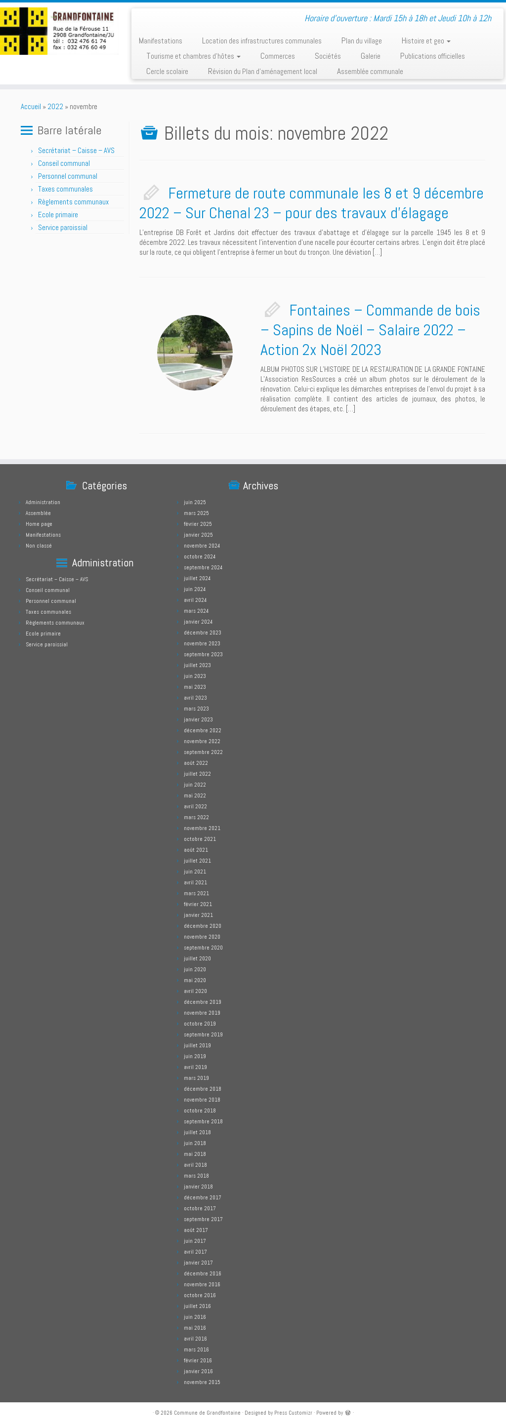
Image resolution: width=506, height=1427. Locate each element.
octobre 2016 (200, 1295)
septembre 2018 (203, 1121)
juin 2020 (195, 969)
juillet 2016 (197, 1306)
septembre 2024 (203, 567)
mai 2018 (195, 1153)
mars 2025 (196, 513)
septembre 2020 (203, 947)
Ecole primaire (58, 214)
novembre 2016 (202, 1284)
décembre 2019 (202, 1001)
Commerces (277, 55)
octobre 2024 (199, 556)
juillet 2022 (197, 773)
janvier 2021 (198, 915)
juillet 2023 (197, 665)
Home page (39, 523)
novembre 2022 (202, 741)
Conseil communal (64, 163)
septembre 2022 (203, 752)
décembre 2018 (202, 1088)
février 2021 (198, 904)
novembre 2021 (202, 828)
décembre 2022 (202, 730)
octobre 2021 (200, 838)
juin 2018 (195, 1143)
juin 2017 (195, 1240)
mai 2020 (195, 980)
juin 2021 (195, 871)
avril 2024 (195, 599)
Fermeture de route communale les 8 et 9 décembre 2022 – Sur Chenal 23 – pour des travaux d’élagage (311, 203)
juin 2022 (195, 784)
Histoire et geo (426, 40)
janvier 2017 (198, 1262)
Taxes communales (65, 189)
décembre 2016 (202, 1273)
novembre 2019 (202, 1012)
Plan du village (361, 40)
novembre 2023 (202, 643)
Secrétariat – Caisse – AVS (76, 150)
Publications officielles (432, 55)
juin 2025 (195, 502)
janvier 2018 (198, 1186)
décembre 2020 (202, 925)
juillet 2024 (197, 578)
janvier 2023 (198, 719)
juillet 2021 (197, 860)
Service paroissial (62, 227)
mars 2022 (196, 817)
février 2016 (198, 1360)
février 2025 (198, 523)
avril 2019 (195, 1067)
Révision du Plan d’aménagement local (262, 71)
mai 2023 (195, 686)
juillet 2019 (197, 1045)
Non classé (39, 545)
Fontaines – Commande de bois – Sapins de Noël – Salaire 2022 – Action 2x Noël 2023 (370, 329)
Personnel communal (68, 176)
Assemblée (38, 513)
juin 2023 (195, 676)
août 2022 (196, 762)
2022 (55, 106)
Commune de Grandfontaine (207, 1412)
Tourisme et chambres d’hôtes (193, 55)
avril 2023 (195, 697)
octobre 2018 (200, 1110)
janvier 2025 (198, 534)
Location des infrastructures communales (262, 40)
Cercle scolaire (167, 71)
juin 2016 (195, 1316)
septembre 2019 (203, 1034)
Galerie (370, 55)
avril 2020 (195, 991)
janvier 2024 (198, 621)
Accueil (31, 106)
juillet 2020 (197, 958)
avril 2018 (195, 1164)
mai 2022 (195, 795)
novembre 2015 (202, 1382)
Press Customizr (293, 1412)
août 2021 (196, 849)
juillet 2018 (197, 1132)
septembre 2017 (203, 1219)
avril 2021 (195, 882)
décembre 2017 (202, 1197)
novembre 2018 (202, 1099)
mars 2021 (196, 893)
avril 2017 (195, 1251)
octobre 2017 (200, 1208)
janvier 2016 (198, 1371)
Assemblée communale (370, 71)
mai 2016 (195, 1327)
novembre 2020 (202, 936)
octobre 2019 (200, 1023)
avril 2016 (195, 1338)
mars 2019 (196, 1077)
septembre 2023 (203, 654)
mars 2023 (196, 708)
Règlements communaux (73, 201)
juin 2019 (195, 1056)
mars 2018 (196, 1175)
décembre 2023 (202, 632)
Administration (43, 502)
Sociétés (328, 55)
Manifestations (160, 40)
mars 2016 (196, 1349)
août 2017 (196, 1230)
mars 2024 (196, 610)
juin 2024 (195, 589)
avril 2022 (195, 806)
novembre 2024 (202, 545)
